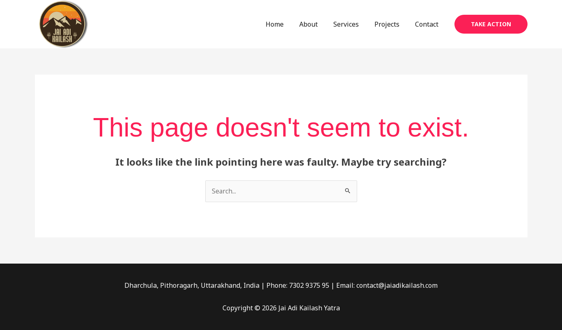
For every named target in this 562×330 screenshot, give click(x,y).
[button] (491, 24)
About (317, 24)
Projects (390, 24)
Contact (428, 24)
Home (286, 24)
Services (352, 24)
